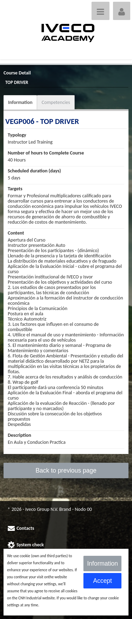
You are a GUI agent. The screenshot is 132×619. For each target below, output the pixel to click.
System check (30, 545)
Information (20, 102)
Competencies (56, 102)
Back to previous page (66, 470)
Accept (102, 580)
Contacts (25, 528)
